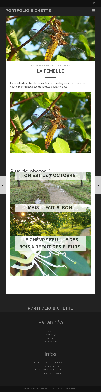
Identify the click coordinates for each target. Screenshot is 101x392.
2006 (47, 342)
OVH (58, 373)
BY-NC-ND (62, 363)
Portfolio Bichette (28, 10)
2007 (48, 338)
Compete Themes (56, 370)
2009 (48, 331)
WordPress (56, 366)
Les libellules (61, 66)
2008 (48, 335)
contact (45, 389)
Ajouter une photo (65, 389)
